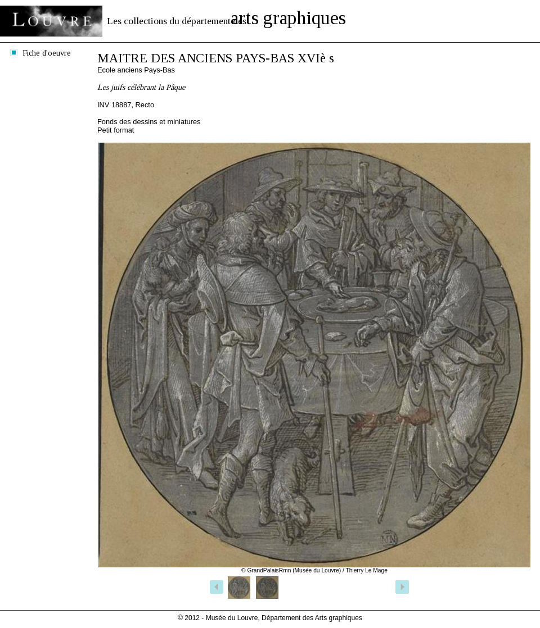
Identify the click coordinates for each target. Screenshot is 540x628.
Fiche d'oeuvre (46, 52)
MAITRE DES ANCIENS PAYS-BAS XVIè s (215, 58)
